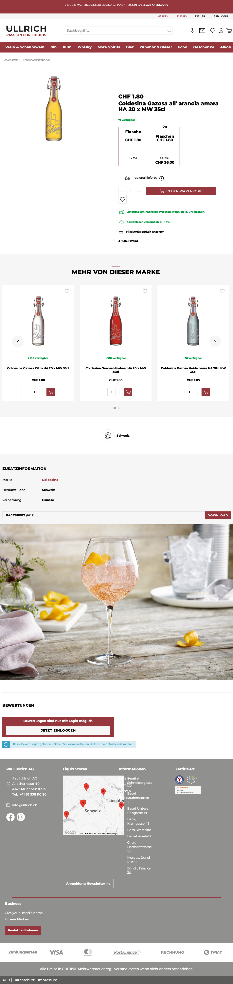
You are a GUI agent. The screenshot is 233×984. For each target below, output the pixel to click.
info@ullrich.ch (24, 805)
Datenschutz (24, 980)
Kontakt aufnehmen (23, 930)
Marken (125, 791)
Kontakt (125, 785)
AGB (6, 980)
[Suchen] (169, 30)
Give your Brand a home (24, 913)
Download (217, 515)
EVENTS (182, 16)
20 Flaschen (164, 132)
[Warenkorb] (228, 30)
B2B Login (221, 16)
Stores (124, 797)
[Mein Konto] (220, 30)
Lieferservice (129, 778)
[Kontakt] (200, 30)
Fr (203, 16)
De (197, 16)
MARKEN (163, 16)
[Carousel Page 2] (119, 408)
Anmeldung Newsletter (88, 884)
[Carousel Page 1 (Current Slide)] (115, 408)
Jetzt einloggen (58, 730)
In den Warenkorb (181, 191)
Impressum (47, 980)
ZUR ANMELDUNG (157, 4)
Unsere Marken (17, 919)
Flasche (133, 131)
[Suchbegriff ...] (116, 30)
